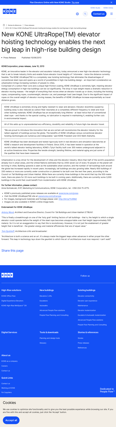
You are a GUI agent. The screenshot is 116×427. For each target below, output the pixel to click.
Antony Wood (7, 212)
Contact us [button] (99, 14)
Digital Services (9, 332)
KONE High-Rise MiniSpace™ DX (14, 305)
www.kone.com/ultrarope (49, 196)
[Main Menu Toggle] (111, 13)
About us (5, 355)
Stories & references (14, 25)
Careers (4, 366)
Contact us (5, 371)
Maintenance (83, 305)
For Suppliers (6, 392)
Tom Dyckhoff (7, 231)
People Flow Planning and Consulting (54, 315)
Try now (75, 2)
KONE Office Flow (8, 296)
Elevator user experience (87, 301)
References (82, 348)
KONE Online (108, 8)
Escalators (44, 301)
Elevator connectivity (86, 296)
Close (111, 2)
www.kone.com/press (68, 193)
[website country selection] (77, 13)
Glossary (43, 343)
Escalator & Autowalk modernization (92, 315)
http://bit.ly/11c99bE (68, 199)
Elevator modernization (87, 310)
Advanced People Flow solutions (52, 310)
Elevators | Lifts (46, 296)
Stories (80, 338)
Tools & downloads (49, 332)
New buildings (47, 290)
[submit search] (85, 14)
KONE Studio (95, 8)
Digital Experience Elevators (12, 301)
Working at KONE (8, 388)
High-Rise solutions (11, 290)
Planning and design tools (50, 338)
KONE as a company (9, 361)
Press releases (29, 25)
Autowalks (44, 305)
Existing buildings (87, 290)
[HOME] (4, 25)
